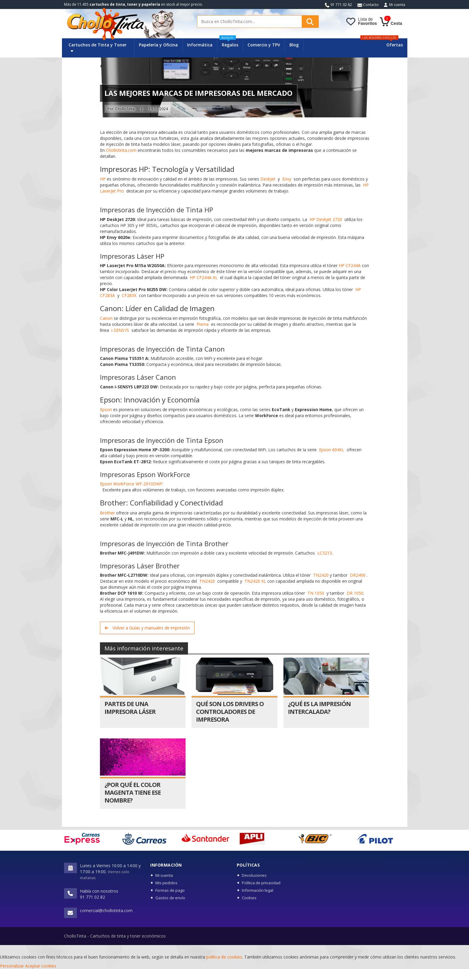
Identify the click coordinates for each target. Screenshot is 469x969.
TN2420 (321, 575)
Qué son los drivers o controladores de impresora (230, 711)
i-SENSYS (120, 330)
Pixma (203, 324)
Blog (294, 45)
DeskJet (267, 179)
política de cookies (224, 957)
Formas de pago (170, 890)
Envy (286, 179)
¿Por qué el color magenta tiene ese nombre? (132, 792)
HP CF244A (350, 265)
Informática (200, 45)
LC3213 (324, 553)
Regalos (228, 43)
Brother (107, 513)
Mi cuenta (397, 4)
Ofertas (394, 45)
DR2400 (357, 575)
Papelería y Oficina (158, 45)
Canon (106, 318)
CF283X (129, 295)
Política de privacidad (261, 882)
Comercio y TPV (264, 45)
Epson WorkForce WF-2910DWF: (131, 484)
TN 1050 (315, 593)
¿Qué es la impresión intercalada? (319, 708)
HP (103, 179)
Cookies (249, 897)
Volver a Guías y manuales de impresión (147, 628)
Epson (106, 409)
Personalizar (12, 966)
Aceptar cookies (40, 966)
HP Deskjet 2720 (325, 219)
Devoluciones (254, 875)
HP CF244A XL (204, 277)
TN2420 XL (255, 581)
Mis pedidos (166, 882)
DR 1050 (355, 593)
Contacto (368, 4)
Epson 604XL (331, 449)
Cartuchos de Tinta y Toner (98, 47)
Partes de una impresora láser (130, 708)
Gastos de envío (170, 897)
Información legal (257, 890)
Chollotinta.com (121, 150)
